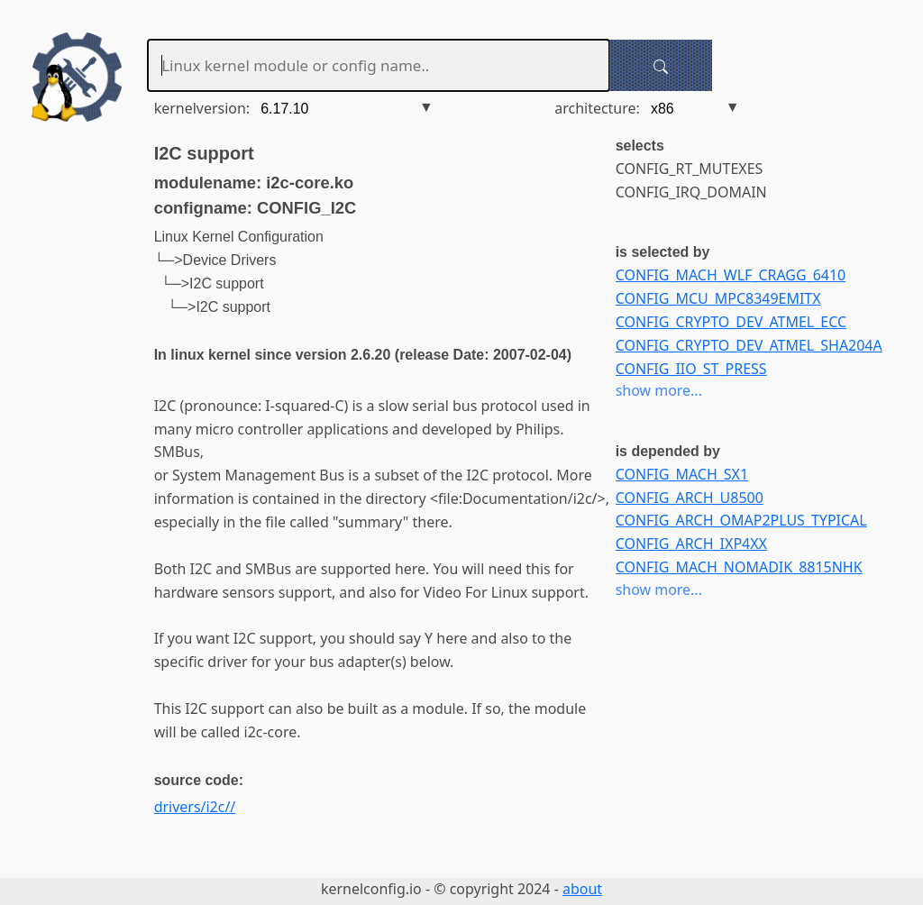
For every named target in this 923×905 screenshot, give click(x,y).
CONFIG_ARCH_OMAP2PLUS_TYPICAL (741, 520)
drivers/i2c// (195, 807)
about (582, 889)
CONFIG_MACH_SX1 (682, 474)
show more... (659, 390)
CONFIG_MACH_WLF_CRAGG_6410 (731, 275)
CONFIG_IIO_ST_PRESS (691, 369)
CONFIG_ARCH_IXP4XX (691, 543)
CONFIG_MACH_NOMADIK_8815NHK (739, 567)
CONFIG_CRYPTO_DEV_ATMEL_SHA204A (749, 345)
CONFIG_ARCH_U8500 (689, 497)
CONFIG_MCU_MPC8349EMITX (718, 298)
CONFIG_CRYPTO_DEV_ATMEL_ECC (731, 322)
